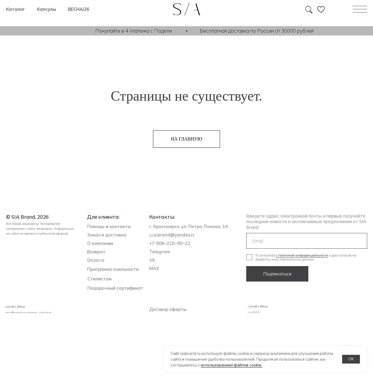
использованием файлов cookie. (231, 365)
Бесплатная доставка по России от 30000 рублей (257, 31)
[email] (306, 240)
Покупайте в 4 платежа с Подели (133, 31)
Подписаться (277, 274)
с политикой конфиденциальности (302, 255)
